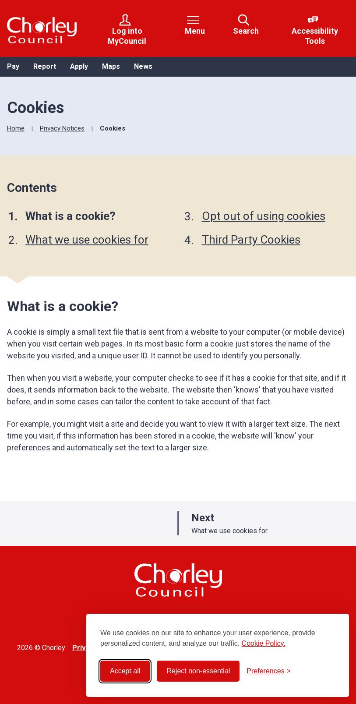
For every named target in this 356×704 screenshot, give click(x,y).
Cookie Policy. (264, 643)
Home (16, 128)
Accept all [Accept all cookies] (125, 671)
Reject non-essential (198, 671)
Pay (13, 66)
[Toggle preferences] (269, 671)
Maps (111, 66)
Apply (79, 66)
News (143, 66)
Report (44, 66)
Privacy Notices (62, 128)
